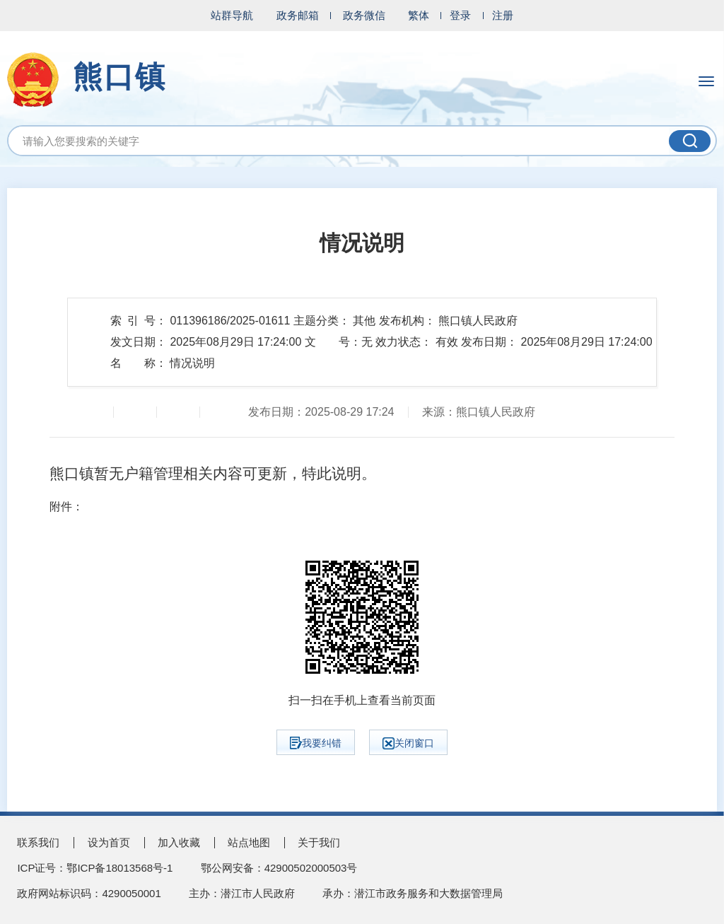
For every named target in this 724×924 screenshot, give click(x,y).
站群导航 (232, 15)
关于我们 (319, 842)
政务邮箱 (297, 15)
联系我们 (38, 842)
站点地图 (249, 842)
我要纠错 (315, 743)
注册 (502, 15)
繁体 (418, 15)
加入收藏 (179, 842)
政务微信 (364, 15)
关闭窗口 (408, 743)
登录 (460, 15)
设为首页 (109, 842)
